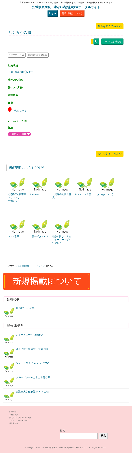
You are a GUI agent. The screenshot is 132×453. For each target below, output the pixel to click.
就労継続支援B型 (37, 55)
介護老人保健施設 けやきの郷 (32, 391)
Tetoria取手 (13, 236)
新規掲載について (71, 13)
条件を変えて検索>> (110, 26)
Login (52, 13)
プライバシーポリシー (18, 420)
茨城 (11, 72)
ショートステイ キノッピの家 (32, 363)
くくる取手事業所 (21, 266)
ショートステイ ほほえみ (30, 334)
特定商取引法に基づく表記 (20, 417)
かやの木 (34, 194)
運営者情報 (13, 423)
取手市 (29, 72)
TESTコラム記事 (25, 308)
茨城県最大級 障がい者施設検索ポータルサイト (66, 7)
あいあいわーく (105, 194)
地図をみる (17, 110)
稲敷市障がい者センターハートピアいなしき (61, 239)
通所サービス (16, 55)
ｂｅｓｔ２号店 (83, 194)
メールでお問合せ (112, 41)
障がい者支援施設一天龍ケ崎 (32, 349)
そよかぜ (40, 266)
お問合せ (12, 411)
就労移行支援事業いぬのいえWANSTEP (16, 197)
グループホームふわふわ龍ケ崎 (33, 377)
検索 (62, 430)
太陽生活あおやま (39, 236)
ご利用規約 (13, 415)
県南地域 (20, 72)
